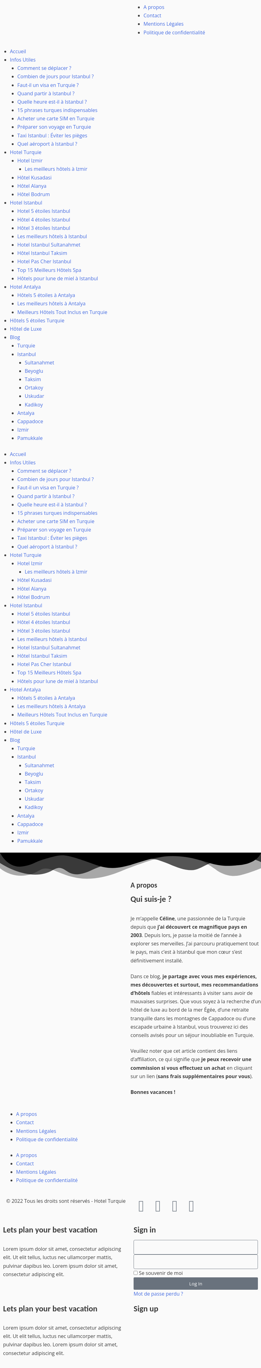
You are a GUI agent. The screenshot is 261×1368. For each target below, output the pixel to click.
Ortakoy (34, 387)
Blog (15, 337)
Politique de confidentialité (174, 32)
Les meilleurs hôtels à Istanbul (52, 236)
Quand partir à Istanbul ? (46, 93)
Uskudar (34, 396)
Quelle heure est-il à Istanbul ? (52, 101)
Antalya (25, 413)
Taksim (33, 379)
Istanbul (26, 354)
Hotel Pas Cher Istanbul (44, 261)
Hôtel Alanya (31, 186)
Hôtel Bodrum (33, 194)
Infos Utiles (23, 59)
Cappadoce (30, 421)
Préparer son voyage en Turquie (54, 126)
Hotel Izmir (30, 160)
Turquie (26, 345)
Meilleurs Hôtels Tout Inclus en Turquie (62, 312)
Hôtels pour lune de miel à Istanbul (57, 278)
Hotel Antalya (25, 286)
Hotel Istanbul (26, 202)
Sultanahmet (39, 362)
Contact (152, 15)
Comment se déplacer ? (44, 68)
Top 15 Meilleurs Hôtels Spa (49, 270)
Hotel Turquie (25, 152)
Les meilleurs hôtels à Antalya (51, 303)
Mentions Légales (163, 23)
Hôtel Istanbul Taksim (42, 253)
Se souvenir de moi (158, 1273)
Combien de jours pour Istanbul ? (55, 76)
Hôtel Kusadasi (34, 177)
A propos (153, 7)
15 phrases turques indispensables (57, 110)
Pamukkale (30, 438)
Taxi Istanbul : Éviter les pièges (52, 135)
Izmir (23, 429)
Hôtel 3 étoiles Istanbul (43, 228)
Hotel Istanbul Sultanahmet (48, 244)
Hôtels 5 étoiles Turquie (37, 320)
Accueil (18, 51)
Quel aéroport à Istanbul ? (47, 143)
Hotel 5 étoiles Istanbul (43, 211)
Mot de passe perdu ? (158, 1293)
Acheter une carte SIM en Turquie (55, 118)
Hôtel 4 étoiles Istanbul (43, 219)
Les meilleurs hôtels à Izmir (56, 169)
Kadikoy (34, 404)
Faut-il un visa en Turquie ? (48, 85)
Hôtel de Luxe (26, 328)
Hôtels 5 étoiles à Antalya (46, 295)
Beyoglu (34, 371)
